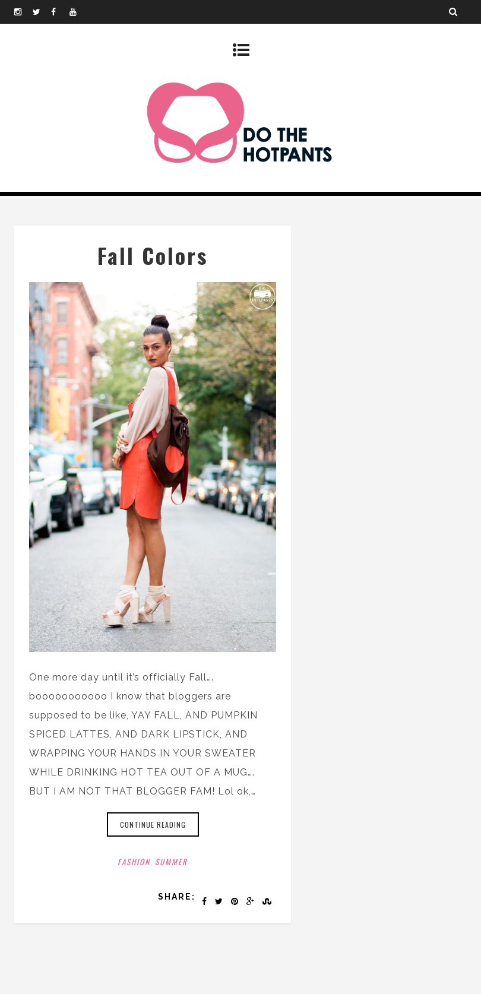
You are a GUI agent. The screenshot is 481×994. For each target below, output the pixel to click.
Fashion (134, 862)
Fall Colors (152, 255)
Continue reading (153, 824)
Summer (171, 862)
